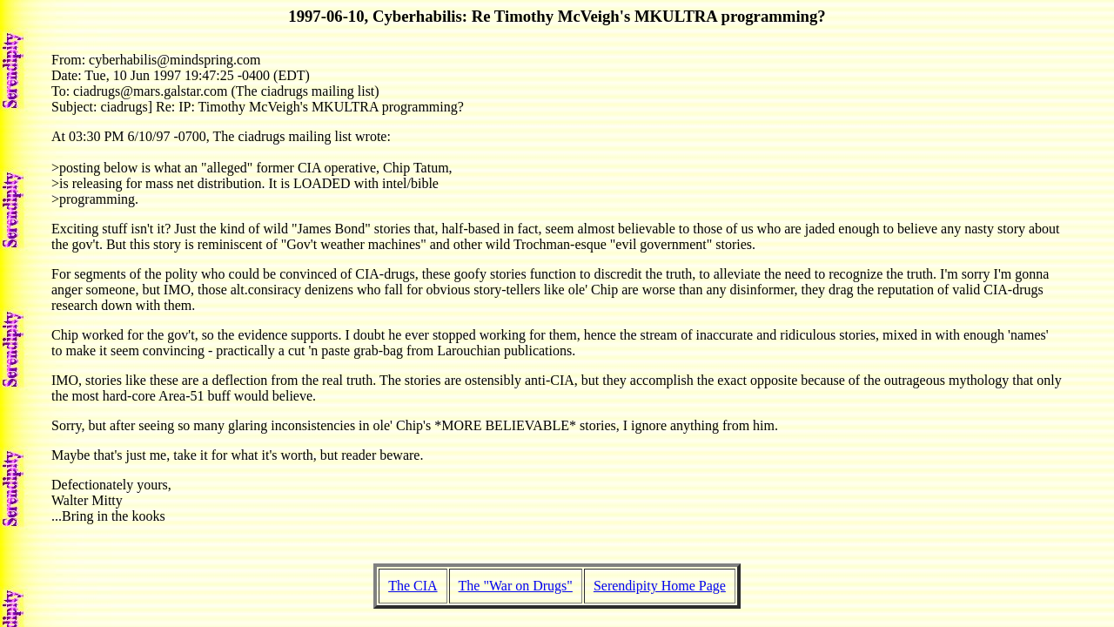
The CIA (412, 585)
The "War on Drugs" (516, 585)
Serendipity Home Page (660, 585)
